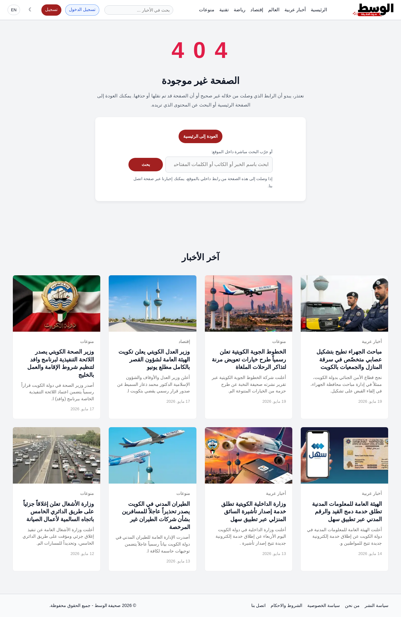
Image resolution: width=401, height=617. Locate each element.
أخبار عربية (295, 9)
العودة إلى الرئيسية (200, 136)
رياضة (239, 9)
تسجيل (51, 9)
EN (14, 10)
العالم (273, 9)
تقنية (224, 9)
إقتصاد (256, 9)
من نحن (352, 605)
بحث (146, 164)
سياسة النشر (376, 605)
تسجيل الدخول (82, 9)
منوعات (206, 9)
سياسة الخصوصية (323, 605)
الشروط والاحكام (286, 605)
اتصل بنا (258, 605)
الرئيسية (319, 9)
